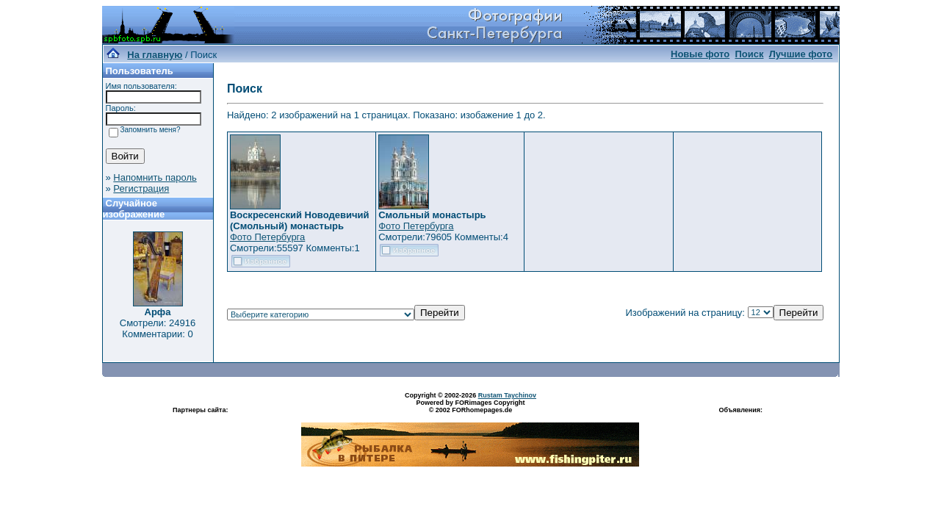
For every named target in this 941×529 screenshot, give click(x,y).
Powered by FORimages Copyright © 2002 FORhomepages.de (470, 406)
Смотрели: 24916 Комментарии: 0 (157, 328)
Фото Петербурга (267, 236)
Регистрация (141, 188)
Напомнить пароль (154, 177)
